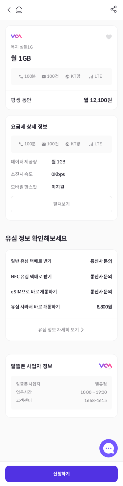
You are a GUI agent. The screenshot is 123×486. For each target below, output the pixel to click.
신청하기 (61, 474)
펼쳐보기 (61, 204)
